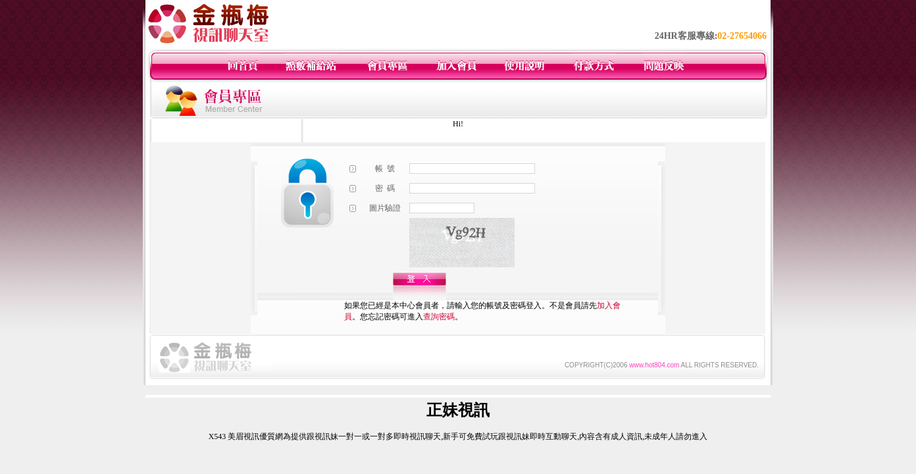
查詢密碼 (439, 316)
